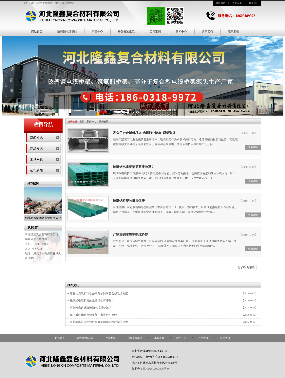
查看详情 (253, 147)
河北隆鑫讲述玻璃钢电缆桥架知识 (90, 307)
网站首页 (36, 31)
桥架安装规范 (126, 31)
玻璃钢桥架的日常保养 (129, 200)
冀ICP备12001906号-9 (156, 368)
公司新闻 (36, 170)
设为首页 (237, 3)
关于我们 (207, 31)
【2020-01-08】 (248, 167)
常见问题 (36, 159)
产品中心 (97, 31)
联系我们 (253, 3)
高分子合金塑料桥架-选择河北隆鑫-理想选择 (144, 133)
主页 (82, 121)
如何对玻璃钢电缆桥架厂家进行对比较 (93, 314)
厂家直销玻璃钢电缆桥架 (130, 234)
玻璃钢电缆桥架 (67, 31)
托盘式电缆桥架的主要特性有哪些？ (92, 300)
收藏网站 (220, 3)
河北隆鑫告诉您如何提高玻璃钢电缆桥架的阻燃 (99, 322)
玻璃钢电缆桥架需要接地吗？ (133, 166)
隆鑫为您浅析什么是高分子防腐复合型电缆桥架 (99, 293)
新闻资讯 (36, 137)
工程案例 (155, 31)
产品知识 (36, 148)
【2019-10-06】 (248, 200)
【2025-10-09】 (248, 133)
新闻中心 (181, 31)
